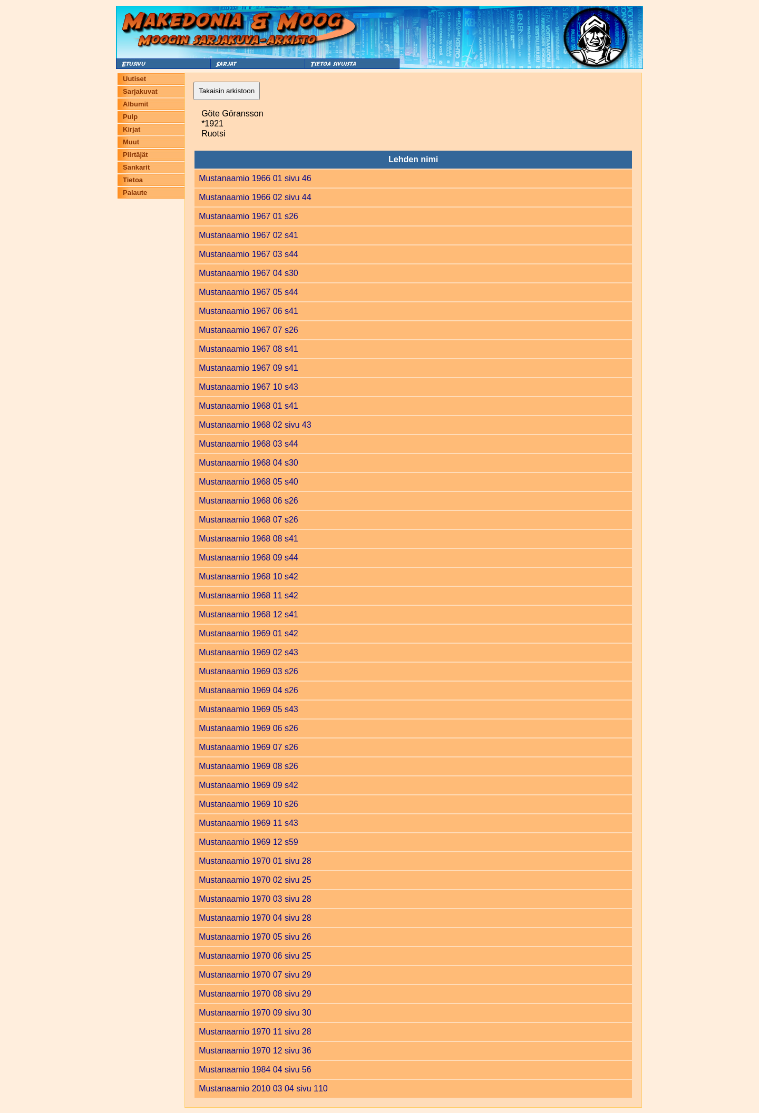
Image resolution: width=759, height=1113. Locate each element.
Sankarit (136, 167)
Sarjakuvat (140, 91)
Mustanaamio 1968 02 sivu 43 (255, 424)
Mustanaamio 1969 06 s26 (248, 728)
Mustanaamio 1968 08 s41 (248, 538)
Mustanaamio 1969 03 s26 (248, 671)
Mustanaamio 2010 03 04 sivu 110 (263, 1088)
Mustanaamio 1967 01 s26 (248, 216)
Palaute (135, 192)
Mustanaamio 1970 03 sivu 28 (255, 898)
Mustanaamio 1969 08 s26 (248, 766)
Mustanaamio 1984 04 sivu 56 (255, 1069)
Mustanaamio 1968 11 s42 (248, 595)
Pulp (130, 117)
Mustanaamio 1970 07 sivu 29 (255, 974)
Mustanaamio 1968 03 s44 (248, 443)
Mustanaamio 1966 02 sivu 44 (255, 197)
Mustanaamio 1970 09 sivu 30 (255, 1012)
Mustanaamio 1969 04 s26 (248, 690)
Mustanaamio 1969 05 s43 (248, 709)
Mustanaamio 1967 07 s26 (248, 330)
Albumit (135, 104)
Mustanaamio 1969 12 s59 (248, 842)
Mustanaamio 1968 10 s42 (248, 576)
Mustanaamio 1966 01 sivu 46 (255, 178)
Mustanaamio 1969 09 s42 (248, 785)
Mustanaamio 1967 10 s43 (248, 386)
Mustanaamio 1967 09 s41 (248, 367)
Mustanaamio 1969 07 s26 (248, 747)
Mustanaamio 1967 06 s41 (248, 311)
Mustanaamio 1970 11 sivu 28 (255, 1031)
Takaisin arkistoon (227, 91)
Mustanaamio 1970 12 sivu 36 (255, 1050)
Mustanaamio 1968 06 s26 (248, 500)
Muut (131, 142)
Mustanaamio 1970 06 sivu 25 (255, 955)
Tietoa (133, 180)
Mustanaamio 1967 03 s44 (248, 254)
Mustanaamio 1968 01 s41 (248, 405)
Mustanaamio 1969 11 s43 (248, 823)
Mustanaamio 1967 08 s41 (248, 348)
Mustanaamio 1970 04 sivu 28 (255, 917)
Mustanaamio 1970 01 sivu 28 (255, 860)
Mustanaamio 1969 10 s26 (248, 804)
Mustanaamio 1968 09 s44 (248, 557)
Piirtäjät (135, 155)
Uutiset (134, 79)
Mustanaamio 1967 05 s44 (248, 292)
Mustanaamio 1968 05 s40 (248, 481)
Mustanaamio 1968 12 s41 (248, 614)
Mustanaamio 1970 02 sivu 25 (255, 879)
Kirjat (131, 129)
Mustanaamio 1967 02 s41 (248, 235)
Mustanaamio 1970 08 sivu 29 (255, 993)
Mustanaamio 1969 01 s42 (248, 633)
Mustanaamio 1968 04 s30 (248, 462)
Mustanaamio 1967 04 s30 (248, 273)
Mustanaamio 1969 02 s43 (248, 652)
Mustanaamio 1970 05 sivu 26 (255, 936)
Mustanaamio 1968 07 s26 (248, 519)
